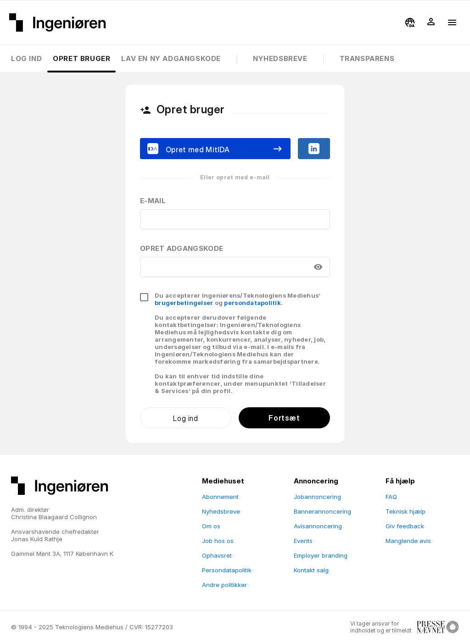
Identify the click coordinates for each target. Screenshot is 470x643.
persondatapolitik (252, 302)
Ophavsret (217, 555)
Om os (211, 526)
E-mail (153, 200)
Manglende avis (408, 540)
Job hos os (218, 540)
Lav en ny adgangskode (171, 58)
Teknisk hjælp (405, 511)
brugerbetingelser (184, 302)
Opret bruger (81, 58)
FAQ (391, 496)
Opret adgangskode (181, 248)
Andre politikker (224, 584)
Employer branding (320, 555)
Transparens (367, 58)
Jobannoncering (317, 496)
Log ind (26, 58)
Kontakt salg (311, 570)
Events (303, 540)
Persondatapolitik (227, 570)
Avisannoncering (318, 526)
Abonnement (220, 496)
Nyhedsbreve (280, 58)
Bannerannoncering (322, 511)
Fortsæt (284, 417)
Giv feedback (405, 526)
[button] (410, 22)
